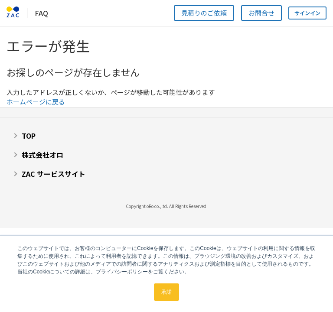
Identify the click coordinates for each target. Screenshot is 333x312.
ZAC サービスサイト (53, 174)
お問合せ (261, 12)
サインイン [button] (307, 12)
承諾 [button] (166, 292)
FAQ (41, 13)
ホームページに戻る (36, 101)
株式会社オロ (42, 155)
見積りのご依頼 (204, 12)
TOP (29, 135)
